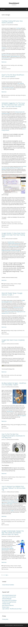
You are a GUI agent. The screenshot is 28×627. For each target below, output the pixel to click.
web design (20, 65)
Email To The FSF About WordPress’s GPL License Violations (13, 75)
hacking (12, 65)
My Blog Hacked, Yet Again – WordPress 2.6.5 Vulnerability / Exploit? (14, 384)
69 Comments (6, 334)
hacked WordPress (6, 57)
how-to (23, 477)
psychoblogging (17, 424)
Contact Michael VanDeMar (8, 584)
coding (11, 222)
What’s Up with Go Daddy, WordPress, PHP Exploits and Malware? (14, 168)
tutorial (5, 478)
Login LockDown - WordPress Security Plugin (11, 608)
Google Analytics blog (13, 246)
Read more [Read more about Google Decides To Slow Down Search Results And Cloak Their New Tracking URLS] (4, 280)
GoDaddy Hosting (6, 603)
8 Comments (5, 97)
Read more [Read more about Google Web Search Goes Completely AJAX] (4, 371)
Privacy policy (5, 619)
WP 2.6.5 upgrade (22, 415)
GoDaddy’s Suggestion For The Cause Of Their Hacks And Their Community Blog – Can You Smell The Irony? (13, 104)
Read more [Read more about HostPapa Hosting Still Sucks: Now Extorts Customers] (4, 62)
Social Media (14, 223)
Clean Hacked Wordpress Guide (9, 595)
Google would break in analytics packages (11, 250)
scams (15, 65)
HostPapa (18, 28)
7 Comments (5, 227)
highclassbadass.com (15, 56)
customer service (6, 65)
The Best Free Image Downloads (9, 602)
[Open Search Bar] (26, 9)
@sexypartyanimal (6, 54)
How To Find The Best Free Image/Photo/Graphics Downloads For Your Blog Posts (13, 435)
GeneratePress (20, 625)
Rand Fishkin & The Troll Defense (9, 600)
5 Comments (5, 287)
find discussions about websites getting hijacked (8, 548)
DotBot (12, 510)
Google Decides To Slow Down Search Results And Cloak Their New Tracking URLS (13, 234)
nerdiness (9, 223)
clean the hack (10, 411)
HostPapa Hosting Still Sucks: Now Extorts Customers (12, 22)
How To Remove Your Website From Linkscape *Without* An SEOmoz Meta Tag (13, 488)
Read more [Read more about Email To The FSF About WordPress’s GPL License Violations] (4, 91)
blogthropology (6, 95)
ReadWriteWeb (11, 242)
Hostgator (4, 47)
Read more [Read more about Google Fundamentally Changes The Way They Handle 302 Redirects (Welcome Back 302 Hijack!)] (4, 562)
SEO (8, 285)
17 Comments (6, 480)
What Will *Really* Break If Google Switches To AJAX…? (12, 294)
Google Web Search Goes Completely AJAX (13, 341)
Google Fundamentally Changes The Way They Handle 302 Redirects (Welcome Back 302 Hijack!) (13, 532)
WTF (8, 225)
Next (7, 575)
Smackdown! (14, 3)
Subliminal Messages (6, 598)
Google (19, 283)
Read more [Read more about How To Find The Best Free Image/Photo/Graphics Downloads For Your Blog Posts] (4, 473)
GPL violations (21, 83)
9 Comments (5, 428)
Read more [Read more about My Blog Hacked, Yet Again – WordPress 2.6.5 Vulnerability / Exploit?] (4, 421)
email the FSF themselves (8, 87)
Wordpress (4, 67)
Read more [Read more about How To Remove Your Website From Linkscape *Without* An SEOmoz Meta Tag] (4, 516)
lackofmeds (12, 95)
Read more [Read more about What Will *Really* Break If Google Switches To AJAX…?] (4, 327)
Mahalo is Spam (5, 607)
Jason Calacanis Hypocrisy (8, 605)
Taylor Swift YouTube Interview (9, 597)
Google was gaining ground (14, 243)
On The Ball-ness (10, 567)
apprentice (5, 477)
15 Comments (6, 524)
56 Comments (6, 377)
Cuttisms (15, 283)
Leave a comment (6, 68)
